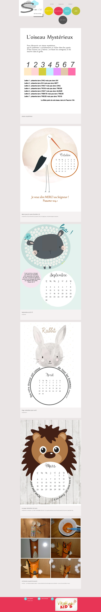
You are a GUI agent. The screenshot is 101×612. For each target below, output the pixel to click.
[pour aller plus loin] (58, 11)
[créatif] (67, 11)
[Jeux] (76, 11)
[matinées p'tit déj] (48, 11)
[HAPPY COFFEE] (63, 20)
